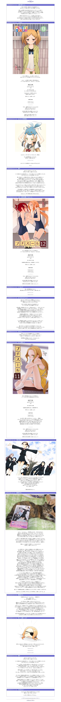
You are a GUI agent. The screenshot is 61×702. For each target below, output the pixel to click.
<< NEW (23, 698)
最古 (35, 698)
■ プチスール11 (30, 292)
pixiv (29, 91)
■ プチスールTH (30, 652)
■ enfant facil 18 (30, 294)
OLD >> (38, 698)
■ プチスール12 (30, 160)
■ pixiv (30, 165)
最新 (26, 698)
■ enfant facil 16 (30, 650)
